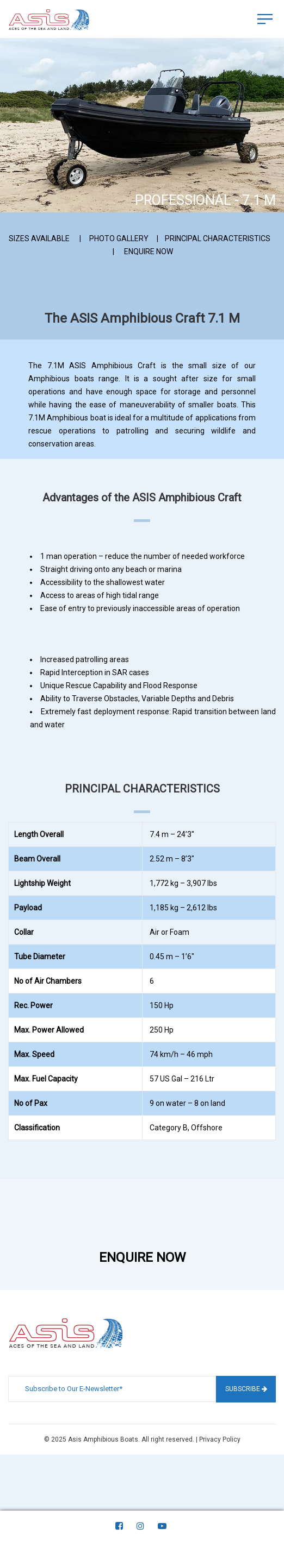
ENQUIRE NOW (148, 251)
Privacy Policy (219, 1439)
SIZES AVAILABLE (39, 238)
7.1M (36, 417)
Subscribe (246, 1389)
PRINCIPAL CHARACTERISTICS (217, 238)
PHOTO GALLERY (119, 238)
